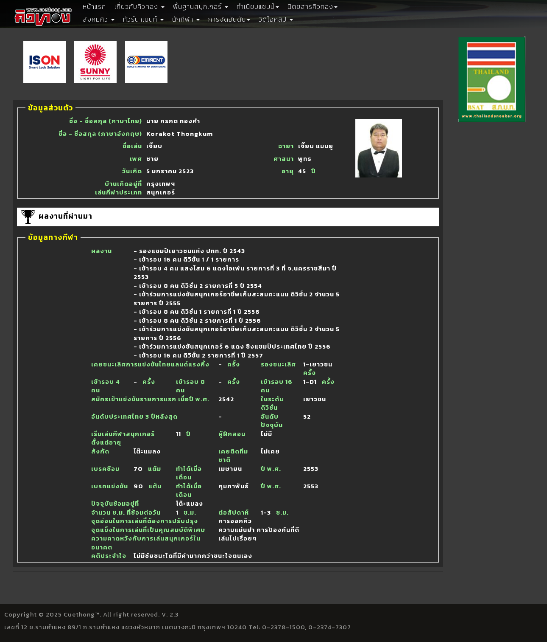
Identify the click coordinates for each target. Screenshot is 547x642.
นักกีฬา (186, 19)
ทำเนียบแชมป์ (258, 6)
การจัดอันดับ (229, 19)
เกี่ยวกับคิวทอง (139, 6)
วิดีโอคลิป (276, 19)
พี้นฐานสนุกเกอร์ (200, 6)
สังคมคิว (98, 19)
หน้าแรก (94, 6)
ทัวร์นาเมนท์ (143, 19)
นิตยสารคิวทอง (312, 6)
